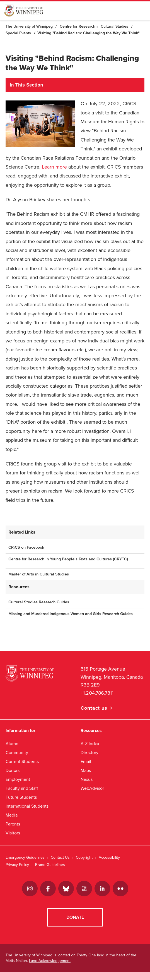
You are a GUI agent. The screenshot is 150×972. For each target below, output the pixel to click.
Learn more (54, 167)
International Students (27, 806)
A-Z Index (90, 743)
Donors (13, 770)
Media (12, 815)
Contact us (94, 708)
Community (17, 752)
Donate (75, 917)
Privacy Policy (17, 864)
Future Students (21, 797)
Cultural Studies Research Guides (38, 602)
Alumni (13, 743)
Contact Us (60, 857)
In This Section (26, 85)
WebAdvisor (92, 788)
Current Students (22, 761)
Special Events (18, 33)
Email (86, 761)
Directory (89, 752)
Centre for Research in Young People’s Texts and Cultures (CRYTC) (68, 559)
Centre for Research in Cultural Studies (94, 26)
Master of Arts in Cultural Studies (38, 574)
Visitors (13, 833)
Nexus (87, 779)
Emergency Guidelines (25, 857)
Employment (18, 779)
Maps (86, 770)
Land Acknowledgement (50, 960)
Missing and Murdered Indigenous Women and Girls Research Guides (70, 613)
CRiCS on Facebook (26, 547)
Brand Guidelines (50, 864)
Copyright (84, 857)
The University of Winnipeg (29, 26)
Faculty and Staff (22, 788)
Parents (13, 824)
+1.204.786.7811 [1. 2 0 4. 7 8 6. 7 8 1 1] (97, 693)
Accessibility (109, 857)
